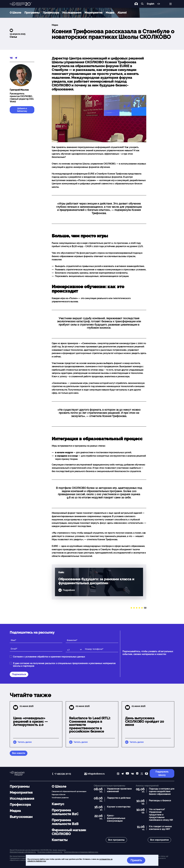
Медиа (110, 12)
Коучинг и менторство (118, 806)
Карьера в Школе (58, 794)
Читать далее (25, 742)
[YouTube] (127, 774)
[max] (118, 774)
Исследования (71, 12)
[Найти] (142, 4)
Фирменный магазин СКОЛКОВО (69, 832)
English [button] (150, 4)
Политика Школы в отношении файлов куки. (81, 852)
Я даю (64, 664)
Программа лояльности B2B (65, 822)
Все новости (18, 753)
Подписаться (19, 674)
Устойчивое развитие (60, 798)
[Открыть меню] (170, 4)
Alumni (122, 12)
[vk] (132, 774)
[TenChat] (146, 774)
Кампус (58, 804)
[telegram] (122, 774)
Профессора (51, 12)
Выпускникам (21, 817)
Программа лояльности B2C (65, 812)
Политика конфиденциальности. (49, 852)
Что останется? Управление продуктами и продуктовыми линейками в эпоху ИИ (161, 814)
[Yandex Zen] (137, 774)
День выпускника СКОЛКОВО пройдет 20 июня (144, 721)
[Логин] (138, 4)
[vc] (142, 774)
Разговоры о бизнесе (160, 800)
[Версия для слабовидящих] (158, 4)
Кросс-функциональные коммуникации (116, 818)
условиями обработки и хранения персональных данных (55, 656)
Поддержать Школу (162, 773)
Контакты (59, 840)
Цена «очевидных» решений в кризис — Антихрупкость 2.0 (30, 721)
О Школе (15, 12)
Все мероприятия (159, 840)
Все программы (116, 840)
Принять (136, 860)
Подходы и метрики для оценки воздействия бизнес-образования (161, 791)
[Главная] (21, 4)
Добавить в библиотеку (22, 109)
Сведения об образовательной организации (69, 791)
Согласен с (49, 656)
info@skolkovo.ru (96, 773)
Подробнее (69, 590)
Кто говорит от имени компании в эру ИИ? (160, 827)
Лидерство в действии (119, 798)
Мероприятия (93, 12)
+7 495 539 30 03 (62, 773)
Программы (32, 12)
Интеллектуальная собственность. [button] (23, 852)
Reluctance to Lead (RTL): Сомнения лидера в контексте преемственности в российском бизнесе (89, 724)
